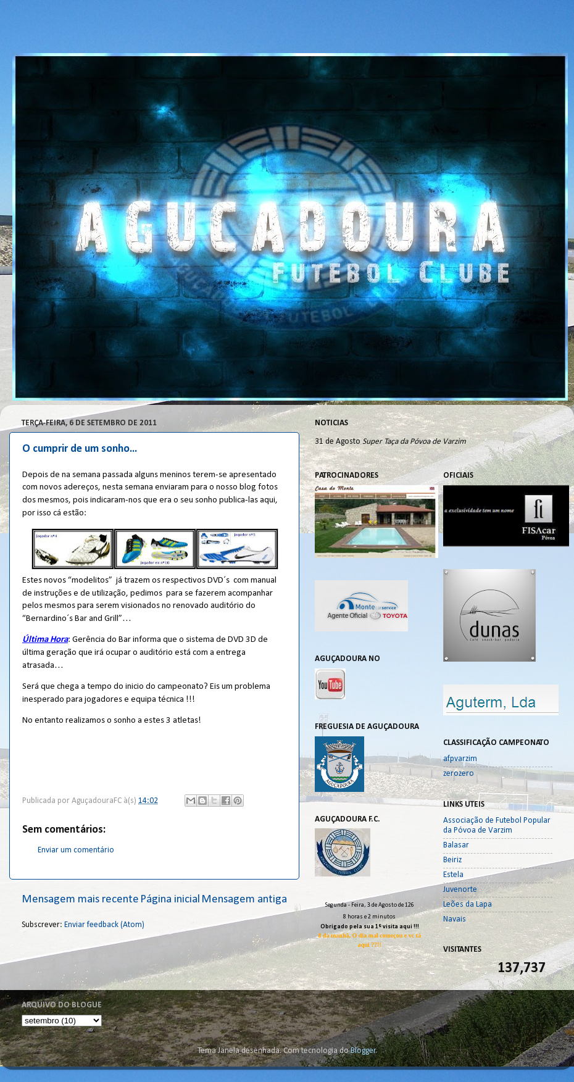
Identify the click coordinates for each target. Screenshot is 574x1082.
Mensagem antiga (244, 899)
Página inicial (170, 899)
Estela (453, 875)
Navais (454, 919)
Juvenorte (460, 890)
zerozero (458, 774)
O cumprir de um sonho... (79, 449)
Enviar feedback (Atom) (104, 925)
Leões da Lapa (467, 905)
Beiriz (452, 860)
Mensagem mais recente (80, 899)
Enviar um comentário (76, 850)
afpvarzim (460, 759)
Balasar (456, 845)
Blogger (363, 1051)
